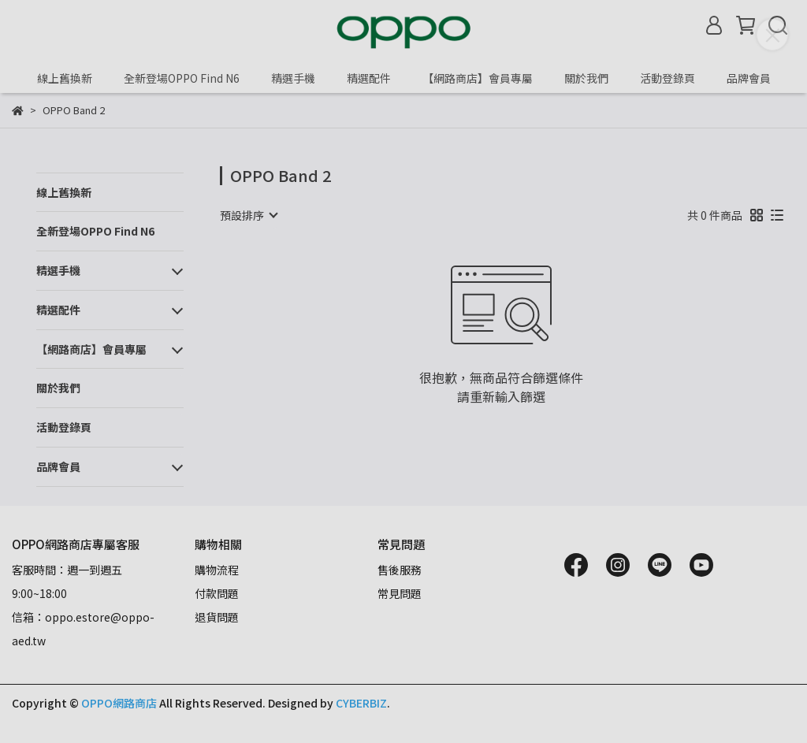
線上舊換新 (64, 78)
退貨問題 (217, 617)
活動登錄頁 (667, 78)
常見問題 (399, 593)
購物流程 (217, 570)
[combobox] (248, 215)
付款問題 (217, 593)
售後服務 (399, 570)
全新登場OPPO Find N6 (182, 78)
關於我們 (586, 78)
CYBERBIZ (361, 703)
